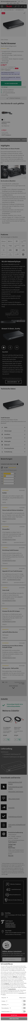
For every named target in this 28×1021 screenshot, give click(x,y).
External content (6, 1011)
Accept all (14, 1015)
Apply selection (14, 1018)
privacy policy (21, 993)
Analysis (3, 1001)
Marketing (4, 1004)
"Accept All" (6, 983)
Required (4, 997)
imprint (4, 994)
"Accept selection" (12, 988)
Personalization (5, 1008)
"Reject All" (15, 976)
